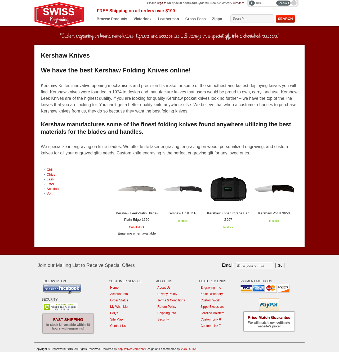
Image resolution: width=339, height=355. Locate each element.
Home (114, 287)
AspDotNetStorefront (131, 348)
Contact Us (118, 326)
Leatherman (168, 19)
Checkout (283, 3)
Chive (51, 174)
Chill (50, 170)
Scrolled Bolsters (212, 313)
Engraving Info (210, 287)
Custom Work (210, 300)
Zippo (217, 19)
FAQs (114, 313)
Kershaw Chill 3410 (182, 213)
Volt (49, 194)
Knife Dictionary (211, 294)
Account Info (119, 294)
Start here (237, 3)
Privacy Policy (167, 294)
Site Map (116, 319)
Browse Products (112, 19)
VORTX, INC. (189, 348)
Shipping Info (166, 313)
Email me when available (137, 233)
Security (163, 319)
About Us (163, 287)
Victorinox (142, 19)
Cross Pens (195, 19)
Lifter (50, 184)
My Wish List (119, 307)
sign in (161, 3)
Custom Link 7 (210, 326)
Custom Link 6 (210, 319)
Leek (50, 179)
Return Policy (166, 307)
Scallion (53, 189)
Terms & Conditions (171, 300)
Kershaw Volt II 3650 (274, 213)
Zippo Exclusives (212, 307)
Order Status (119, 300)
